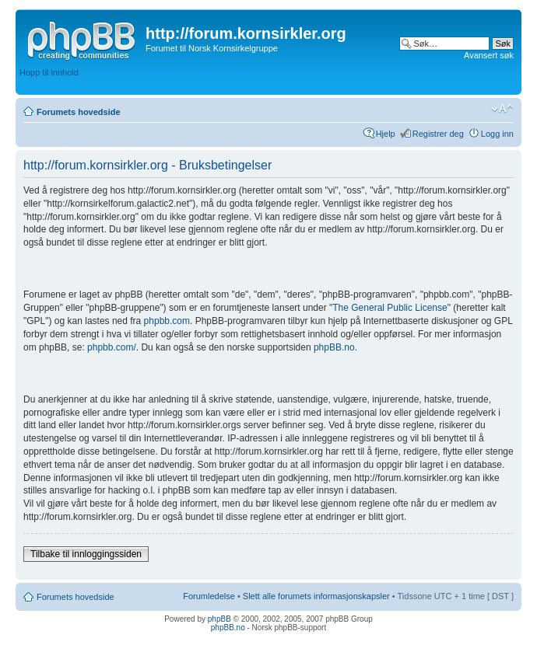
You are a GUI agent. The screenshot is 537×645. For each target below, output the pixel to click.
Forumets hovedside (79, 112)
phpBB (219, 619)
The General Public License (389, 307)
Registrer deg (438, 133)
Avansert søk (489, 55)
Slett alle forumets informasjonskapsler (316, 596)
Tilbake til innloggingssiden (86, 554)
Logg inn (497, 133)
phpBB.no (334, 347)
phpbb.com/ (111, 347)
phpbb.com (167, 321)
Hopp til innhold (49, 72)
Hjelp (385, 133)
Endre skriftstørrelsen (502, 109)
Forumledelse (209, 596)
